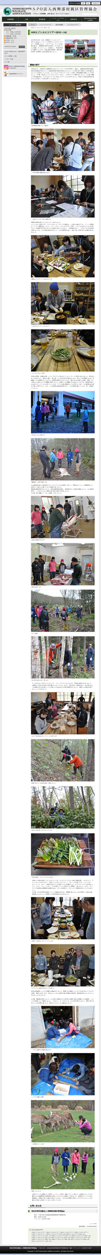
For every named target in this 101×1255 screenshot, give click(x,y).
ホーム (33, 24)
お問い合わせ (50, 13)
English (67, 13)
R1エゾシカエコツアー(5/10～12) (80, 1239)
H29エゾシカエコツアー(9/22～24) (81, 1235)
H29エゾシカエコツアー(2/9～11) (41, 1237)
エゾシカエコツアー (73, 24)
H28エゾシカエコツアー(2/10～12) (75, 1234)
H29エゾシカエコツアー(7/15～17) (61, 1235)
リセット (96, 3)
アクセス (35, 13)
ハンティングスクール (45, 24)
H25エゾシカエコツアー (67, 1232)
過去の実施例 (60, 24)
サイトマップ (59, 13)
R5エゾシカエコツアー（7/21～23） (42, 1241)
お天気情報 (43, 13)
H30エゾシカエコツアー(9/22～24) (41, 1239)
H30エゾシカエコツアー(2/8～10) (61, 1239)
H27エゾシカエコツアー (38, 1234)
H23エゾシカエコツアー (38, 1232)
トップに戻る (93, 1223)
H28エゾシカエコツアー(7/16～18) (55, 1234)
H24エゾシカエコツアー (52, 1232)
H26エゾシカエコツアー (81, 1232)
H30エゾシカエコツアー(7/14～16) (80, 1237)
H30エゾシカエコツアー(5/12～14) (60, 1237)
